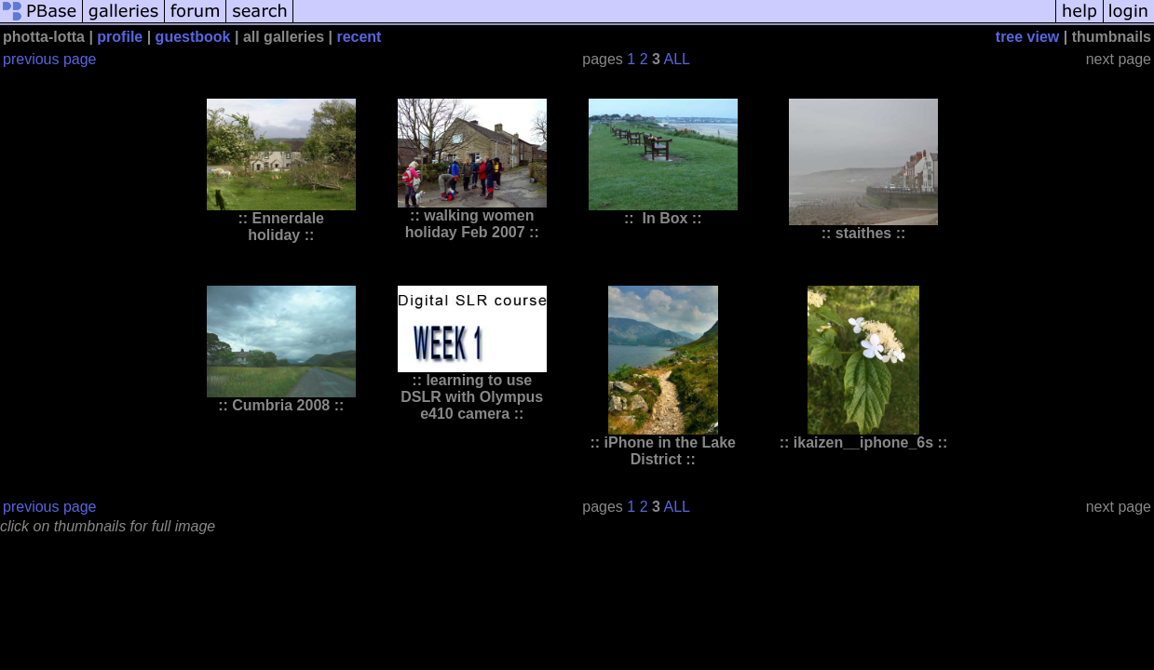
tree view (1027, 37)
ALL (676, 59)
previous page (50, 59)
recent (358, 37)
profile (120, 37)
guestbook (193, 37)
